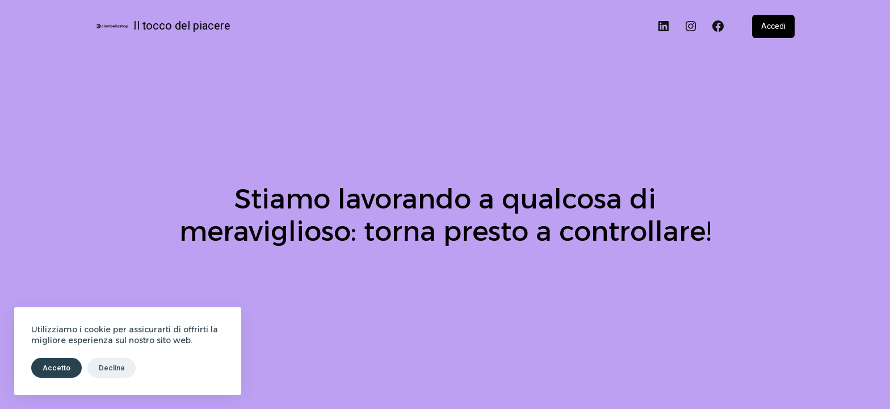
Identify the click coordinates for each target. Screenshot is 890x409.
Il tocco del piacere (181, 25)
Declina (111, 368)
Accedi (773, 26)
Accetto (56, 368)
